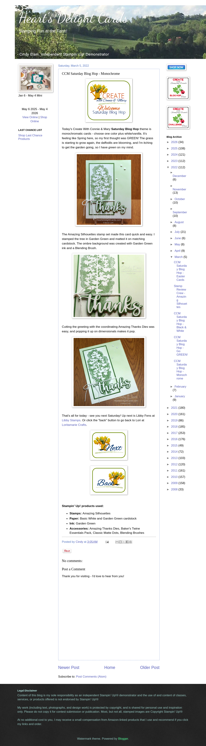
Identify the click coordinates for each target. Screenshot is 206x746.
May (178, 244)
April (178, 250)
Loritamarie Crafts (74, 425)
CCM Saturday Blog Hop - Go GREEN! (181, 346)
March (179, 257)
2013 (174, 458)
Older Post (149, 667)
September (180, 212)
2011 (174, 470)
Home (109, 667)
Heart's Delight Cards (73, 17)
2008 (174, 489)
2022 (174, 167)
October (180, 199)
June (178, 238)
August (179, 222)
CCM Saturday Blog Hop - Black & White (180, 322)
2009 (174, 483)
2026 (174, 142)
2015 (174, 445)
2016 (174, 439)
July (178, 232)
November (179, 189)
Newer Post (68, 667)
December (179, 176)
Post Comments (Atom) (91, 676)
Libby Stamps (71, 420)
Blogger (123, 738)
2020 (174, 414)
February (180, 386)
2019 (174, 420)
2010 (174, 477)
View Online (30, 117)
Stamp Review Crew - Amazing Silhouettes (180, 296)
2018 (174, 426)
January (180, 396)
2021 (174, 407)
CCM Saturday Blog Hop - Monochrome (180, 369)
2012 (174, 464)
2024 (174, 154)
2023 (174, 161)
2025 (174, 148)
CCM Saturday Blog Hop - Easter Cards (180, 271)
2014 (174, 451)
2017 (174, 433)
